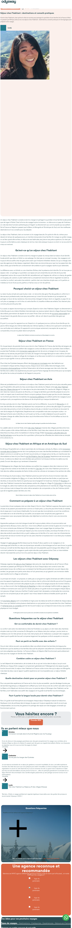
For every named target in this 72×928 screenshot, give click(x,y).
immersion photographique (10, 368)
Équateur (64, 481)
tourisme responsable (59, 313)
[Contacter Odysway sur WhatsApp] (65, 917)
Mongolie (60, 404)
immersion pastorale (27, 351)
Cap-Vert (39, 469)
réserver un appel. (41, 862)
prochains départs (9, 601)
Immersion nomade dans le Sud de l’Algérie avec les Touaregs (30, 734)
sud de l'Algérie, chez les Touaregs (38, 456)
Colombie (58, 483)
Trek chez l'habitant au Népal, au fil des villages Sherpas (28, 787)
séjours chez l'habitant (24, 564)
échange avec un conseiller (12, 606)
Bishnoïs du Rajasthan (28, 586)
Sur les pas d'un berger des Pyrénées (21, 757)
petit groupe (12, 543)
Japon (65, 586)
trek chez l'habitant (34, 428)
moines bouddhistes (37, 397)
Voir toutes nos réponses (51, 859)
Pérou (23, 478)
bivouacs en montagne (39, 363)
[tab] (9, 923)
